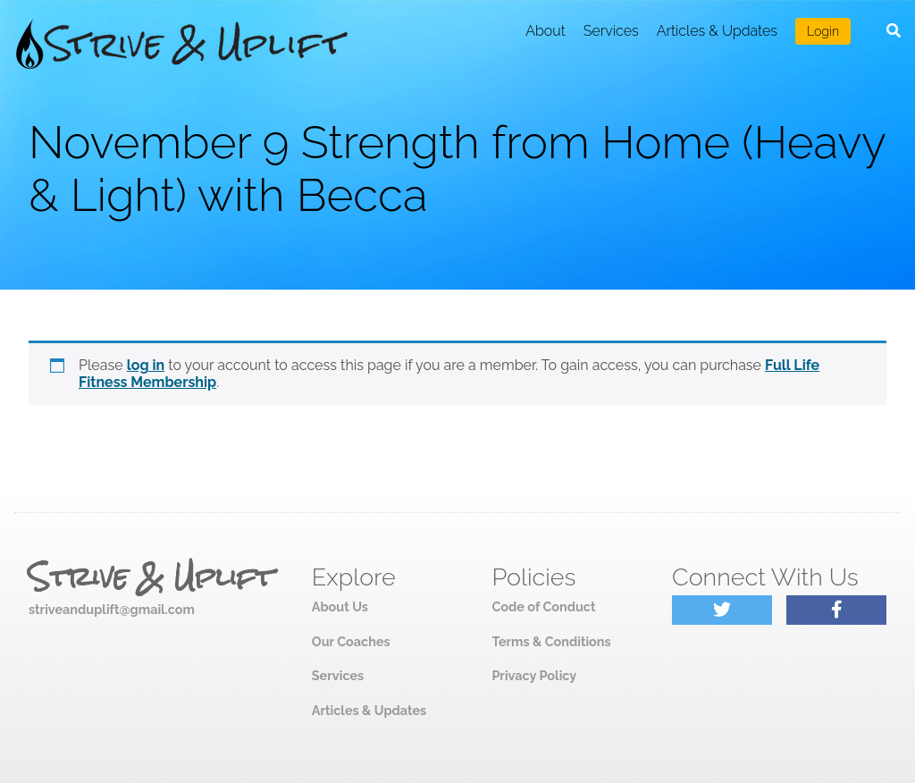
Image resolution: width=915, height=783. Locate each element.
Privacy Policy (533, 675)
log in (146, 365)
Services (611, 30)
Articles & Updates (717, 30)
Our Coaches (351, 641)
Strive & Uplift (151, 577)
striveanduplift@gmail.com (112, 609)
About (545, 30)
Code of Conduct (543, 606)
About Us (340, 606)
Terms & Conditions (550, 641)
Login (823, 31)
